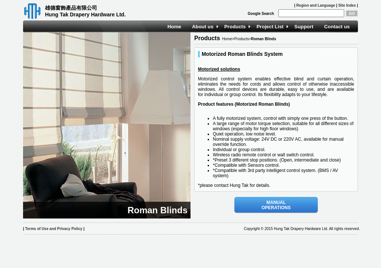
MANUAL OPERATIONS (276, 205)
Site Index (347, 5)
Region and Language (315, 5)
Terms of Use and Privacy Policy (54, 229)
